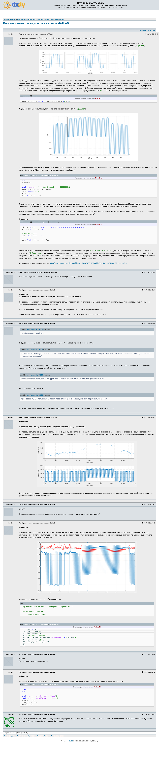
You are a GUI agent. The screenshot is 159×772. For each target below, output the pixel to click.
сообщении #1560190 (35, 330)
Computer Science (43, 736)
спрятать (35, 96)
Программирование (57, 736)
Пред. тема (142, 30)
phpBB (71, 741)
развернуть (54, 175)
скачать (27, 96)
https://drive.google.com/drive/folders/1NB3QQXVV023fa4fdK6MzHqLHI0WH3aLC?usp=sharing (88, 263)
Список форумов (10, 736)
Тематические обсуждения (26, 736)
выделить (44, 175)
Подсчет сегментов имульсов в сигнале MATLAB (36, 23)
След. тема (151, 30)
